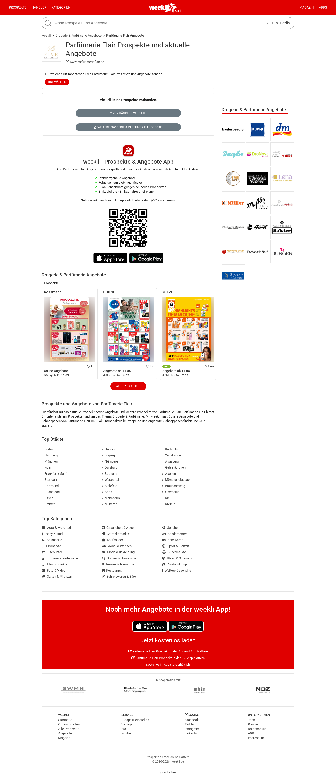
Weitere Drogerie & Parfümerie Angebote (128, 127)
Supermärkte (174, 552)
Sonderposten (175, 534)
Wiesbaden (171, 455)
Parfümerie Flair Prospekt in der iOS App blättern (168, 658)
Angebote (65, 733)
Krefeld (168, 504)
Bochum (109, 474)
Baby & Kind (52, 534)
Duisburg (110, 467)
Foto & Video (54, 570)
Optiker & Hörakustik (119, 558)
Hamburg (50, 455)
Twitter (190, 724)
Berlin (178, 10)
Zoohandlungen (175, 564)
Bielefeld (109, 486)
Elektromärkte (55, 564)
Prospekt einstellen (135, 720)
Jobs (251, 720)
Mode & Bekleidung (118, 552)
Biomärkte (51, 546)
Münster (109, 504)
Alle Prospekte (128, 386)
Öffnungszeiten (69, 724)
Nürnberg (110, 461)
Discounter (52, 552)
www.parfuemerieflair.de (85, 62)
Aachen (169, 474)
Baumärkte (52, 540)
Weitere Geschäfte (176, 570)
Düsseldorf (51, 492)
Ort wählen (57, 82)
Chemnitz (170, 492)
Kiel (166, 498)
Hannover (110, 449)
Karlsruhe (170, 449)
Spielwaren (172, 540)
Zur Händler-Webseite (128, 113)
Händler (39, 7)
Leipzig (108, 455)
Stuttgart (49, 480)
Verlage (127, 724)
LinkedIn (191, 733)
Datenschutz (257, 729)
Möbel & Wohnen (117, 546)
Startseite (65, 720)
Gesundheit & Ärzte (118, 528)
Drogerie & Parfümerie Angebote (79, 35)
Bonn (107, 492)
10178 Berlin (278, 23)
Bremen (49, 504)
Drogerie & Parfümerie (60, 558)
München (50, 461)
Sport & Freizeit (175, 546)
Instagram (192, 729)
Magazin (307, 7)
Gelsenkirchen (174, 467)
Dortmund (50, 486)
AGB (251, 733)
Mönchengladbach (176, 480)
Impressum (256, 738)
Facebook (192, 720)
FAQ (124, 729)
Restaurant (112, 570)
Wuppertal (110, 480)
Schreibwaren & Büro (119, 576)
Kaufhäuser (112, 540)
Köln (46, 467)
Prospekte (18, 7)
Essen (47, 498)
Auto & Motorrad (56, 528)
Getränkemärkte (116, 534)
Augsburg (170, 461)
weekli (46, 35)
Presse (253, 724)
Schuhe (170, 528)
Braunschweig (173, 486)
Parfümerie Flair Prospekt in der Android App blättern (168, 651)
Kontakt (127, 733)
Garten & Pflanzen (57, 576)
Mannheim (111, 498)
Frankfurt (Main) (55, 474)
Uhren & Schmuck (177, 558)
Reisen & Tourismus (118, 564)
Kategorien (60, 7)
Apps (323, 7)
